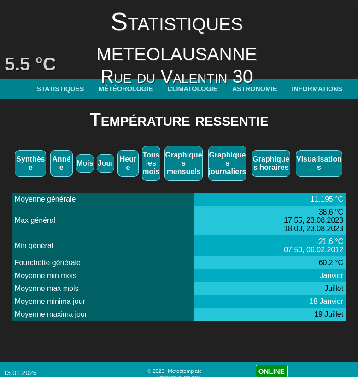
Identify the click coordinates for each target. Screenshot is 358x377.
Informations (317, 89)
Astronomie (254, 89)
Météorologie (126, 89)
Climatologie (192, 89)
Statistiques (60, 89)
